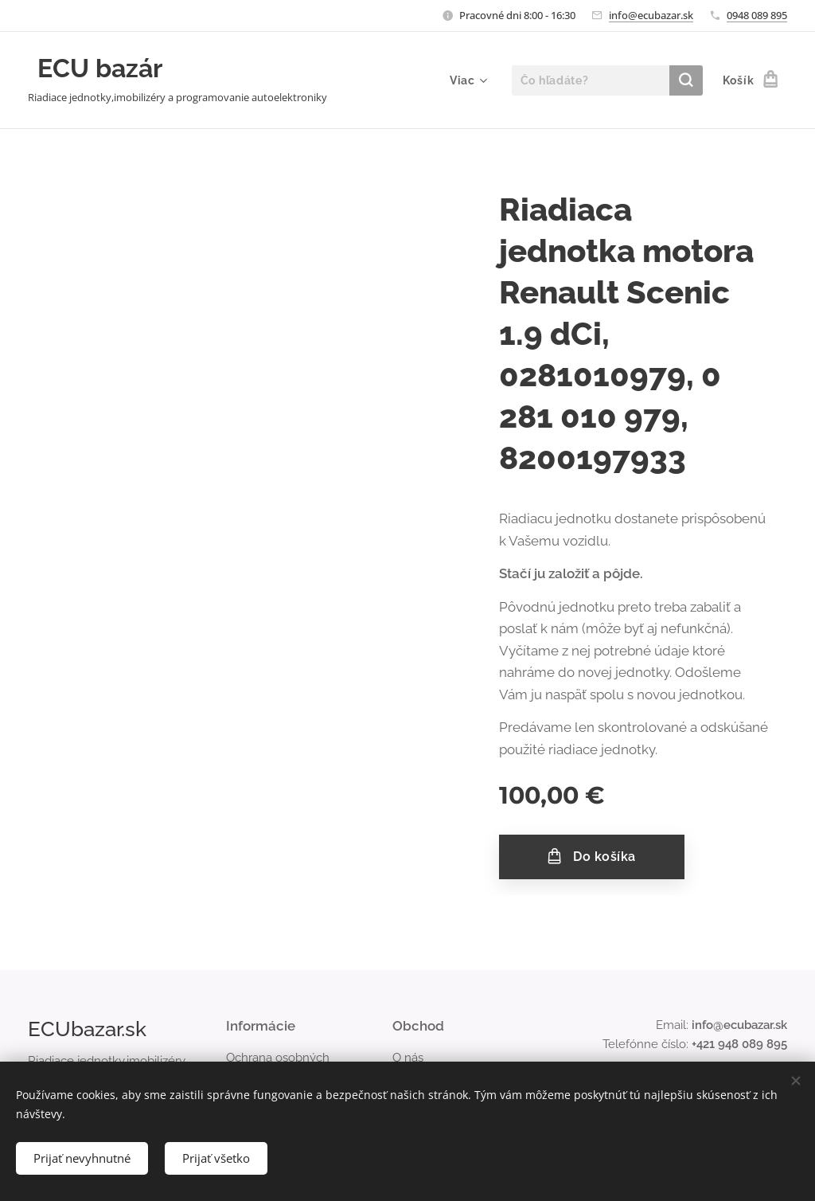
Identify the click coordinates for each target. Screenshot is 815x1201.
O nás (407, 1057)
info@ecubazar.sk (651, 15)
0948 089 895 (757, 15)
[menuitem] (466, 80)
